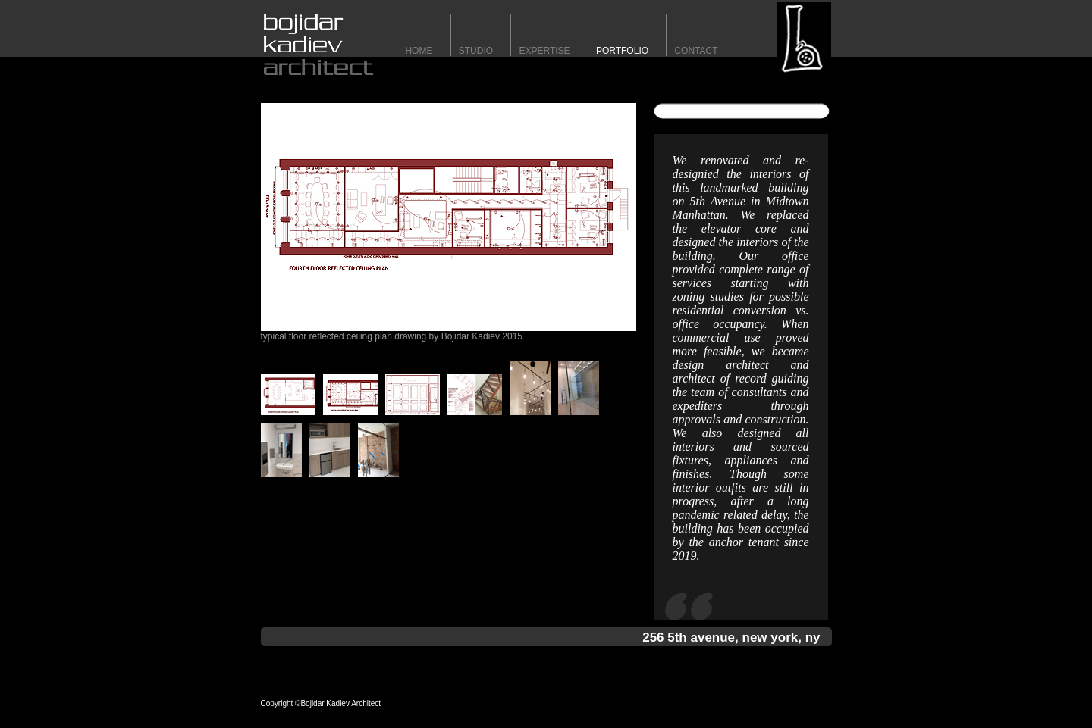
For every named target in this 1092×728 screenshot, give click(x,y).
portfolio (622, 50)
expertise (544, 50)
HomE (418, 50)
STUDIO (476, 50)
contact (695, 50)
